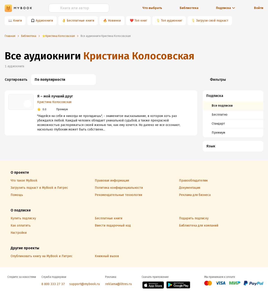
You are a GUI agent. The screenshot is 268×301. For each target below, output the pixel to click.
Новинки (114, 20)
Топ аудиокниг (171, 20)
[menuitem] (233, 113)
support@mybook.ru (84, 284)
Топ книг (140, 20)
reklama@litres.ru (118, 284)
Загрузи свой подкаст (212, 20)
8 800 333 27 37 (53, 284)
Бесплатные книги (80, 20)
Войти (258, 8)
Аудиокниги (44, 20)
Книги (17, 20)
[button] (233, 95)
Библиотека (189, 8)
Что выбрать (152, 8)
